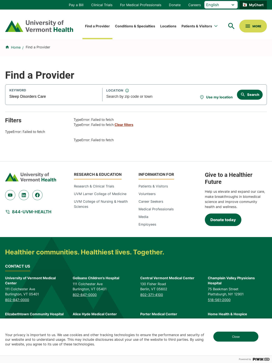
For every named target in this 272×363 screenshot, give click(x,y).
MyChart (256, 5)
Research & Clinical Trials (94, 186)
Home (16, 47)
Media (143, 217)
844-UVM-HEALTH (31, 211)
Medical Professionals (156, 209)
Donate (175, 5)
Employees (147, 224)
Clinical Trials (101, 5)
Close (236, 336)
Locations (168, 26)
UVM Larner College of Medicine (100, 194)
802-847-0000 (17, 300)
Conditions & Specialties (135, 26)
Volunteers (147, 194)
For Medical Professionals (140, 5)
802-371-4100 (151, 295)
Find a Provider (97, 26)
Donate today (223, 220)
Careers (194, 5)
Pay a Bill (76, 5)
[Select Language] (221, 5)
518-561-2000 (219, 300)
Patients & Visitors (196, 26)
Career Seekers (151, 201)
